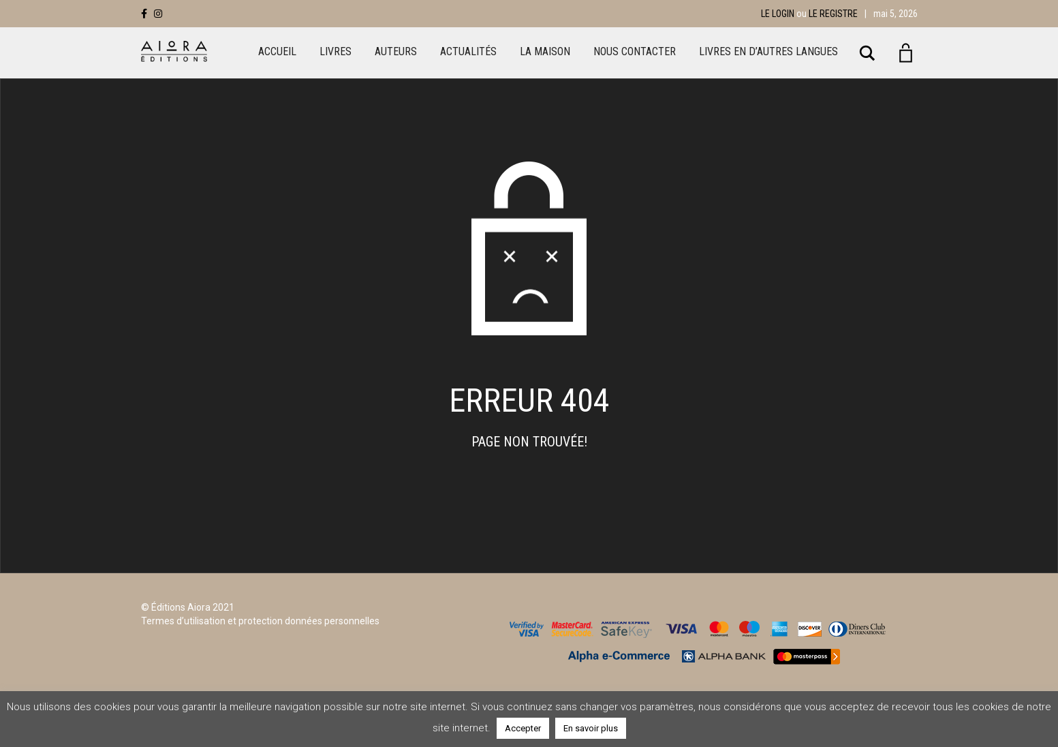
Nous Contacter (634, 51)
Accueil (277, 51)
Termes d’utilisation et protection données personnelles (260, 620)
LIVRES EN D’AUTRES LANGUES (768, 51)
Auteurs (396, 51)
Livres (336, 51)
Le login (777, 13)
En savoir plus (590, 728)
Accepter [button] (523, 728)
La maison (545, 51)
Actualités (468, 51)
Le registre (833, 13)
